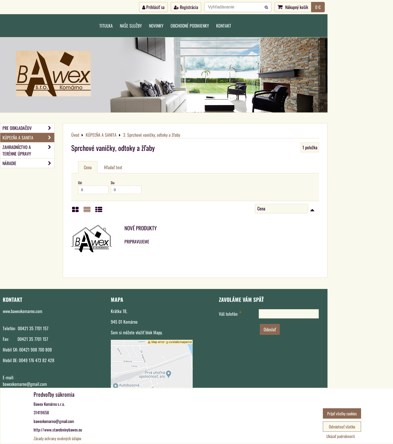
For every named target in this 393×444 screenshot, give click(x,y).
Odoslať (270, 329)
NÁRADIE (28, 163)
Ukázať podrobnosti (340, 436)
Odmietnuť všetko (342, 427)
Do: (126, 187)
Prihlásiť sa (153, 7)
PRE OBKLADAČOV (28, 128)
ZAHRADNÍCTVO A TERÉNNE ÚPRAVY (28, 150)
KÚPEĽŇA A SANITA (28, 137)
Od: (93, 187)
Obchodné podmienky (190, 25)
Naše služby (131, 25)
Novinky (156, 25)
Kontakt (223, 25)
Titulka (106, 25)
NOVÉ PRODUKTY (140, 228)
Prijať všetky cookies (342, 413)
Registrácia (186, 7)
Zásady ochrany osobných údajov (57, 438)
